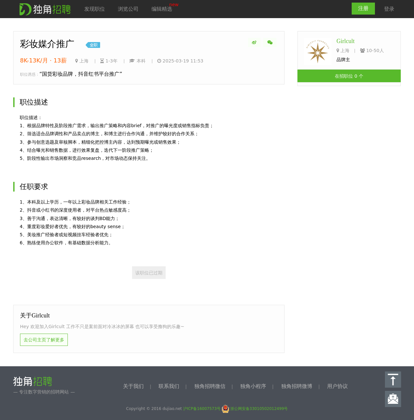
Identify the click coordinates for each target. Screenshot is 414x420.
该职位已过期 (148, 272)
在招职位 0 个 (349, 76)
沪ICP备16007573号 (202, 408)
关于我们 (133, 386)
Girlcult (345, 41)
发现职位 (94, 9)
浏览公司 (128, 9)
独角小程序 (253, 386)
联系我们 (169, 386)
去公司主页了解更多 (44, 339)
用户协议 (337, 386)
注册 (363, 8)
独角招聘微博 (296, 386)
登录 (389, 9)
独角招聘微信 (209, 386)
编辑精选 (161, 9)
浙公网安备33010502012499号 (255, 408)
